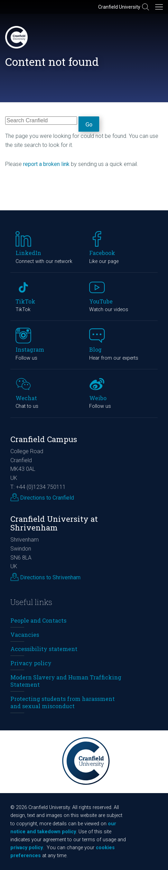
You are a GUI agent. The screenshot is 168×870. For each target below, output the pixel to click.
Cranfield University (119, 7)
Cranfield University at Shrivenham (54, 523)
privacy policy (26, 848)
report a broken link (46, 164)
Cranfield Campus (43, 439)
